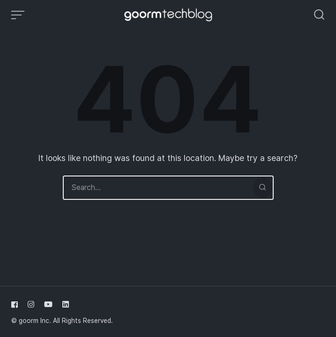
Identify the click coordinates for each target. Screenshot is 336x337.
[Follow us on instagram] (31, 304)
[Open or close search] (319, 14)
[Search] (262, 187)
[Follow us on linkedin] (64, 304)
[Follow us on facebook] (16, 304)
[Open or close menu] (18, 15)
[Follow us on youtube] (48, 304)
